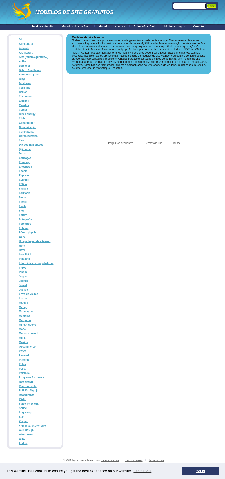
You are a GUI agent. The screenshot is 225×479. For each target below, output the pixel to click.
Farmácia (25, 193)
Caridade (24, 87)
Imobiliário (25, 254)
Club (22, 118)
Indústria (24, 258)
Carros (23, 92)
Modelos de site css (111, 26)
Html (22, 250)
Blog (22, 79)
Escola (23, 171)
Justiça (23, 289)
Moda (22, 329)
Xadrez (23, 443)
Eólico (23, 184)
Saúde (23, 408)
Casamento (26, 96)
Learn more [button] (142, 471)
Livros (23, 298)
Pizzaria (24, 359)
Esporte (24, 175)
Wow (22, 438)
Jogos (23, 276)
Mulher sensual (28, 333)
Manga (23, 307)
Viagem (23, 421)
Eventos (24, 179)
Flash (22, 206)
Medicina (24, 316)
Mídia (22, 337)
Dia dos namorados (31, 144)
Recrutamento (28, 386)
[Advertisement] (138, 107)
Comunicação (27, 127)
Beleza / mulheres (30, 70)
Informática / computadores (36, 263)
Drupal (23, 153)
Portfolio (24, 373)
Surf (21, 416)
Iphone (23, 272)
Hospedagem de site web (34, 241)
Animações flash (145, 26)
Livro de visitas (28, 294)
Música (23, 342)
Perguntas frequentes (120, 143)
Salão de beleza (28, 403)
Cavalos (24, 105)
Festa (22, 197)
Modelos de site (43, 26)
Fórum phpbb (27, 232)
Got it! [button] (200, 471)
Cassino (24, 100)
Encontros (25, 166)
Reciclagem (26, 381)
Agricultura (26, 43)
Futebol (23, 228)
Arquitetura (26, 52)
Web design (26, 430)
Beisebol (24, 65)
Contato (198, 26)
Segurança (25, 412)
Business (25, 83)
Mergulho (25, 320)
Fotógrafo (25, 223)
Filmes (23, 201)
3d (20, 39)
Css (21, 140)
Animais (24, 48)
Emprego (24, 162)
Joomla (23, 280)
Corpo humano (28, 136)
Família (23, 188)
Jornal (23, 285)
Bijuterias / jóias (29, 74)
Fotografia (25, 219)
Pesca (23, 351)
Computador (26, 122)
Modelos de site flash (76, 26)
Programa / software (31, 377)
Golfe (22, 237)
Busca (177, 143)
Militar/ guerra (27, 324)
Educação (25, 158)
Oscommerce (27, 346)
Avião (22, 61)
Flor (21, 210)
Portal (22, 368)
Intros (22, 267)
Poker (22, 364)
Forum (23, 215)
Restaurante (26, 394)
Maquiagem (26, 311)
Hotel (22, 245)
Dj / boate (25, 149)
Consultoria (26, 131)
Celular (23, 109)
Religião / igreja (28, 390)
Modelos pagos (174, 26)
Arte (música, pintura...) (33, 57)
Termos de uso (153, 143)
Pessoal (24, 355)
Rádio (22, 399)
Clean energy (27, 114)
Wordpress (26, 434)
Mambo (23, 302)
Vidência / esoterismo (32, 425)
